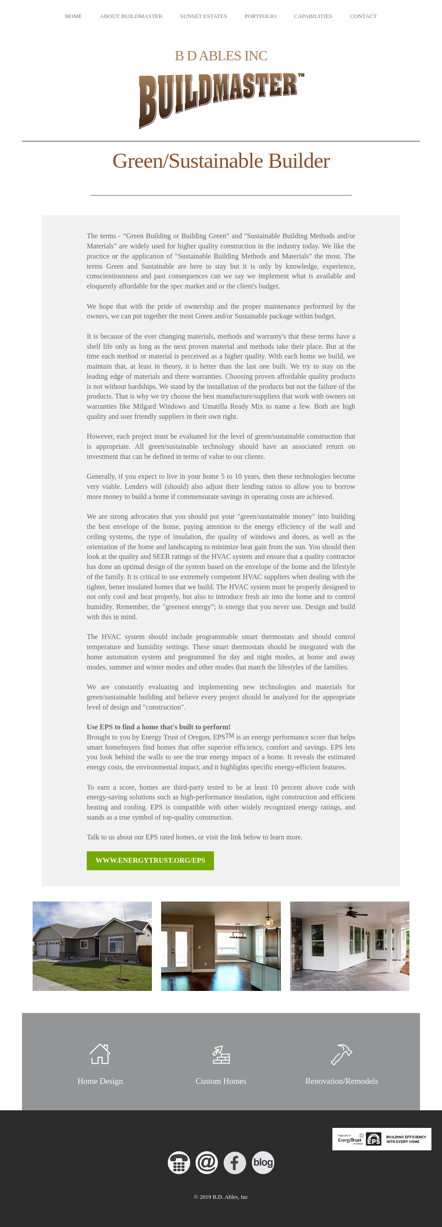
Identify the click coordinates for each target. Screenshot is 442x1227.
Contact (363, 16)
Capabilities (313, 16)
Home (73, 16)
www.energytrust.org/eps (150, 861)
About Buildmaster (131, 16)
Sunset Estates (203, 16)
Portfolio (260, 16)
